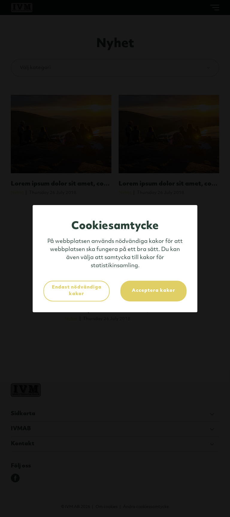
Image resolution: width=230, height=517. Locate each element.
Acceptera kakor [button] (153, 291)
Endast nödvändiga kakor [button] (77, 291)
